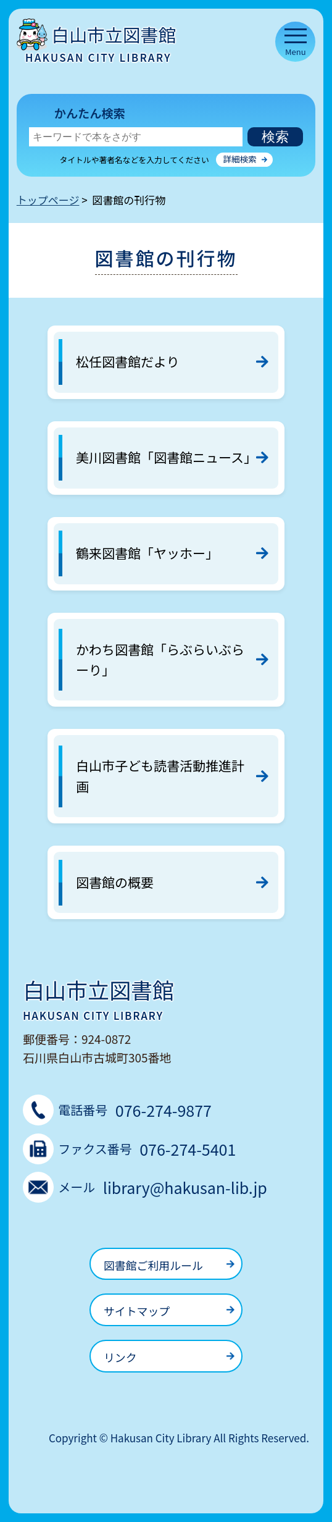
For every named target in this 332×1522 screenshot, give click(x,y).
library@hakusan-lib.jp (185, 1187)
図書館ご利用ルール (153, 1265)
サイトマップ (137, 1311)
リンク (120, 1357)
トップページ (48, 200)
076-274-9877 (163, 1110)
